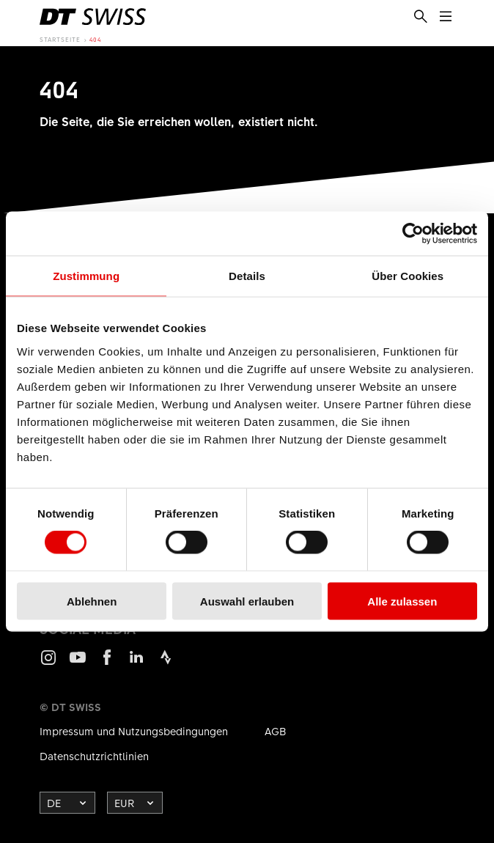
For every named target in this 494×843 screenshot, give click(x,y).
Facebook (107, 664)
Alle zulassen (402, 600)
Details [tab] (247, 276)
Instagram (48, 664)
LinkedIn (136, 664)
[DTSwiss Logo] (93, 17)
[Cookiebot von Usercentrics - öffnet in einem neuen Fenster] (413, 234)
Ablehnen (92, 600)
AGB (276, 730)
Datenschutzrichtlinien (94, 755)
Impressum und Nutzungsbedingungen (134, 730)
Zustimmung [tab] (86, 276)
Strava (165, 664)
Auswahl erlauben (247, 600)
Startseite (60, 39)
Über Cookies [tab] (407, 276)
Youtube (77, 664)
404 (95, 39)
